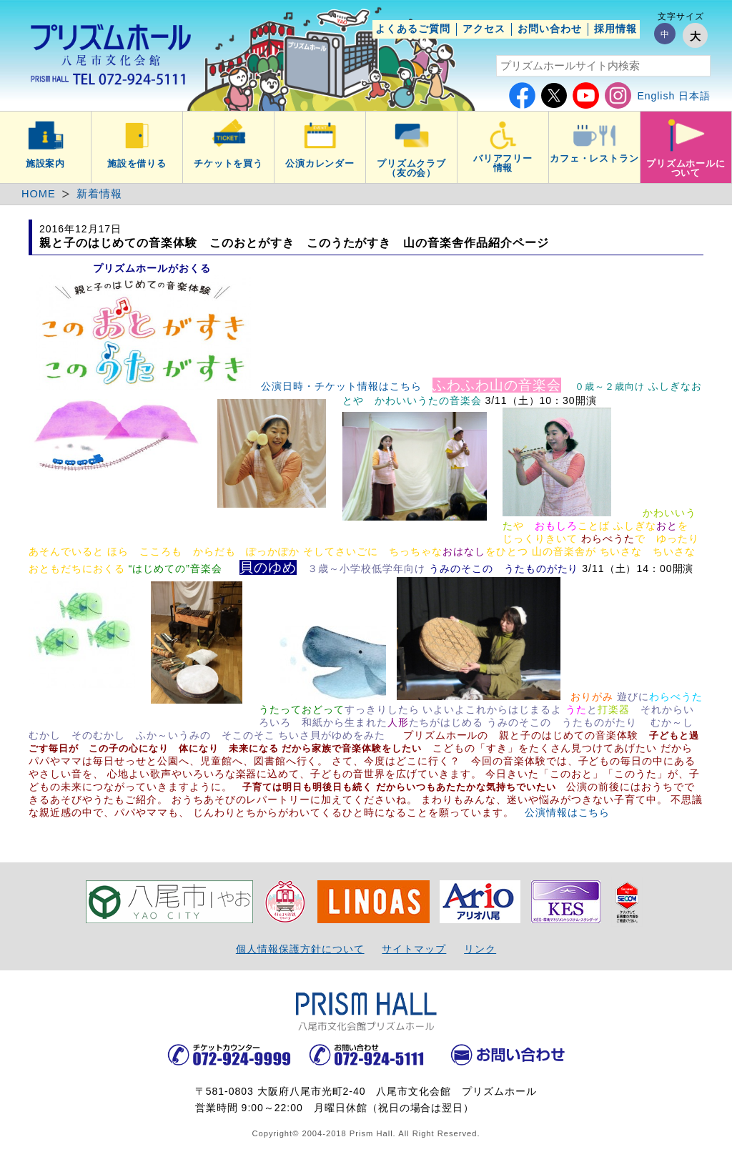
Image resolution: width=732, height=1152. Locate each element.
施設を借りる (137, 164)
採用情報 (615, 28)
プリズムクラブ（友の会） (412, 168)
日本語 (694, 96)
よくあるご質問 (412, 28)
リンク (480, 949)
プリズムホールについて (686, 168)
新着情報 (99, 194)
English (656, 96)
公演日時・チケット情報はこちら (341, 386)
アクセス (484, 28)
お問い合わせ (550, 28)
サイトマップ (414, 949)
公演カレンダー (320, 164)
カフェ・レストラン (595, 159)
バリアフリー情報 (503, 163)
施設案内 (46, 164)
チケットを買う (229, 164)
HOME (38, 194)
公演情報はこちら (567, 812)
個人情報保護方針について (300, 949)
